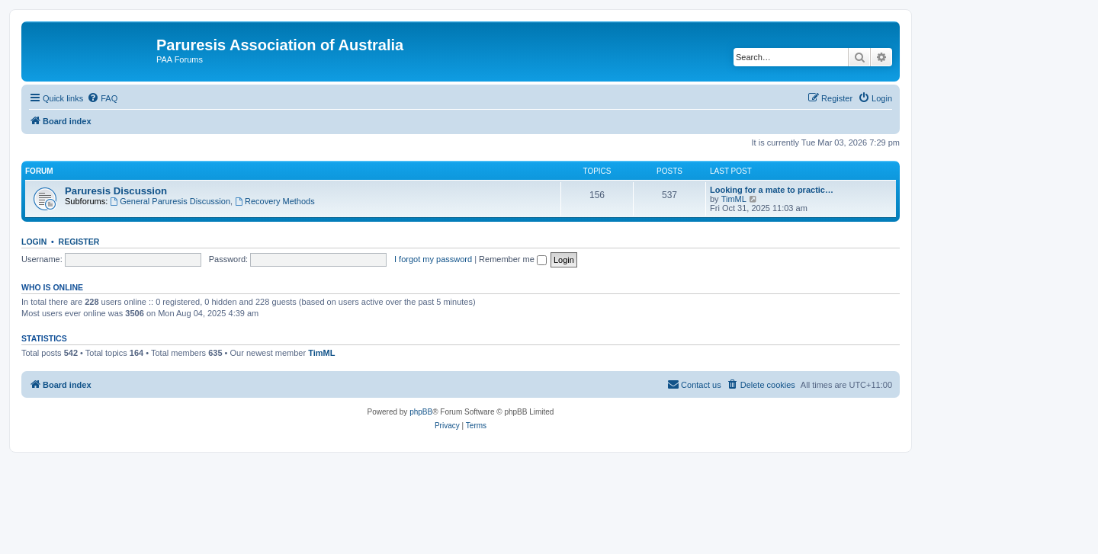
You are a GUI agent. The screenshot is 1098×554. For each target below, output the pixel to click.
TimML (733, 198)
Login (34, 241)
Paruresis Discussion (116, 191)
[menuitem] (102, 98)
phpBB (420, 412)
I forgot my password (433, 259)
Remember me (513, 259)
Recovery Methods (275, 201)
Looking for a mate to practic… (771, 189)
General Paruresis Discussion (170, 201)
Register (79, 241)
